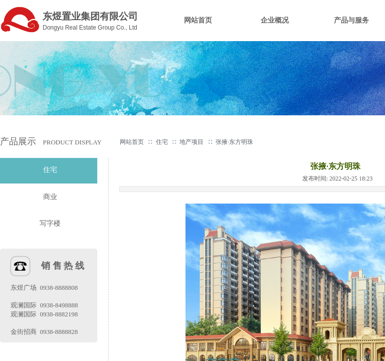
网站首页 (132, 141)
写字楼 (50, 223)
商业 (50, 197)
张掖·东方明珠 (234, 141)
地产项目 (191, 141)
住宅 (162, 141)
